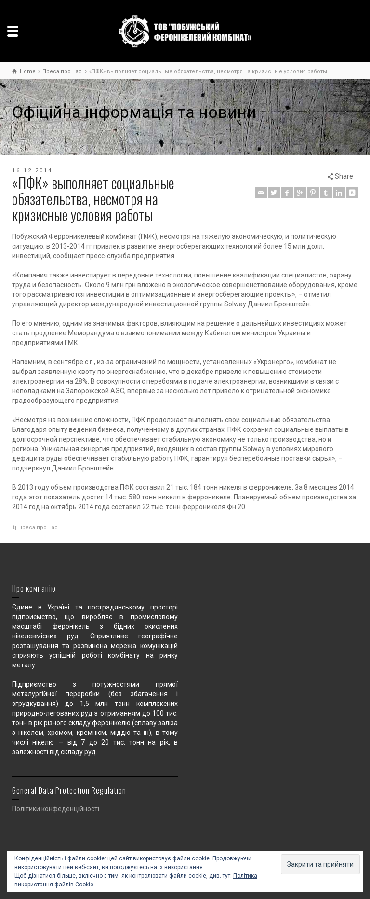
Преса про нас (38, 528)
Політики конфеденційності (55, 809)
